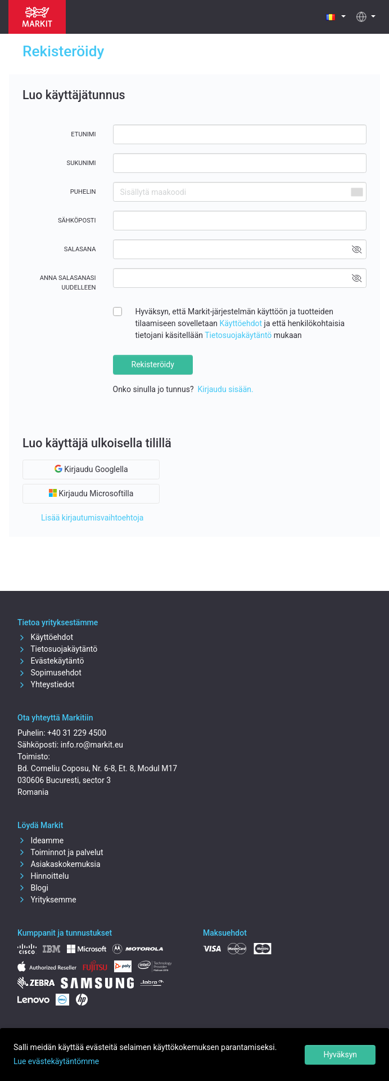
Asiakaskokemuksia (59, 864)
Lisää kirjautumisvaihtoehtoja (92, 517)
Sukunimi (81, 163)
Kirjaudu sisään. (225, 389)
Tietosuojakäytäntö (238, 335)
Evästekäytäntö (50, 660)
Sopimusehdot (49, 672)
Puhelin (83, 191)
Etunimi (83, 134)
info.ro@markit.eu (92, 744)
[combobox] (356, 192)
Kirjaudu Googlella (91, 469)
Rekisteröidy (153, 364)
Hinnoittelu (43, 875)
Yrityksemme (46, 899)
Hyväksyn (340, 1054)
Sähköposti (77, 220)
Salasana (80, 249)
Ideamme (40, 840)
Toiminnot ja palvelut (60, 852)
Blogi (32, 887)
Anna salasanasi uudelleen (68, 282)
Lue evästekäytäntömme (56, 1061)
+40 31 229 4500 (76, 732)
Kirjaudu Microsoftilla (91, 493)
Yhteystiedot (45, 684)
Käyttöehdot (241, 323)
